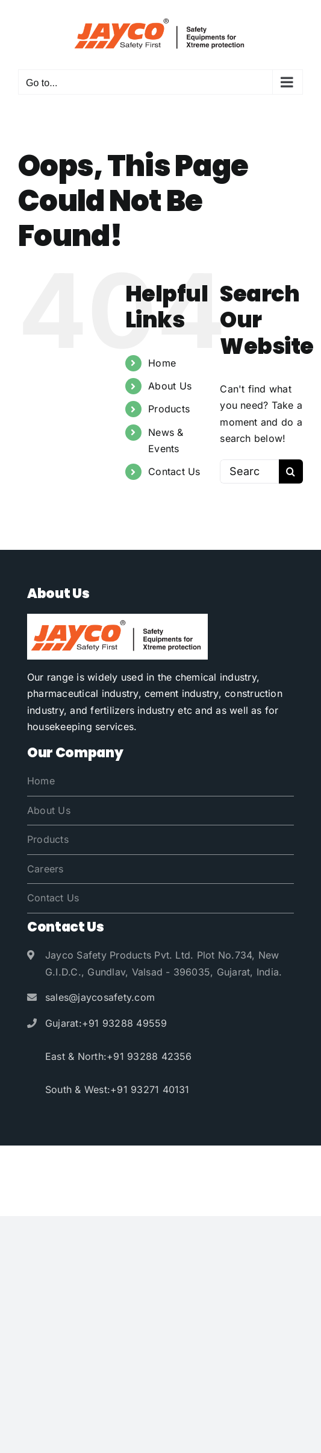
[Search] (291, 471)
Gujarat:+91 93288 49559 (106, 1023)
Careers (45, 869)
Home (162, 363)
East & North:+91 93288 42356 (118, 1056)
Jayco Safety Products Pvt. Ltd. (153, 1164)
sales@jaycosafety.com (100, 997)
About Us (170, 386)
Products (169, 409)
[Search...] (249, 471)
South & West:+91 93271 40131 (117, 1089)
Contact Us (174, 471)
